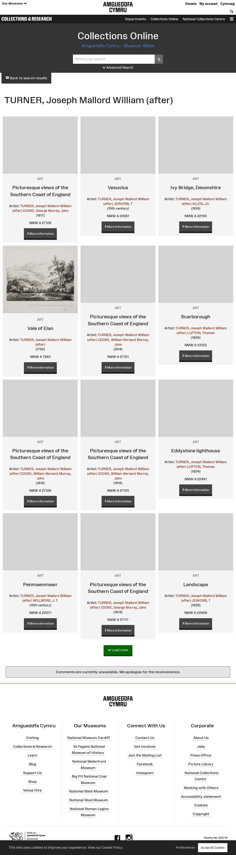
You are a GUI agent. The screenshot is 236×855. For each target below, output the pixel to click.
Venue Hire (32, 790)
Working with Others (201, 788)
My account (208, 4)
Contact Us (144, 738)
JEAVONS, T (123, 204)
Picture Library (201, 764)
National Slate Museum (88, 791)
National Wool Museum (88, 800)
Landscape (195, 584)
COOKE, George (35, 210)
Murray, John (58, 210)
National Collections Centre (204, 19)
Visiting (32, 738)
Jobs (201, 746)
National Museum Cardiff (88, 738)
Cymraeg (227, 4)
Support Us (32, 773)
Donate (191, 4)
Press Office (200, 755)
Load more (118, 650)
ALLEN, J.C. (201, 204)
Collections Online (164, 19)
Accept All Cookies (213, 847)
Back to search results (26, 78)
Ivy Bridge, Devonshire (195, 187)
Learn (32, 755)
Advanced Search (118, 68)
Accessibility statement (201, 796)
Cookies (201, 805)
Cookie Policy (112, 847)
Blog (32, 764)
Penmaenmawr (40, 584)
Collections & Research (26, 19)
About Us (201, 738)
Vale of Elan (40, 328)
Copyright (201, 814)
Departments (135, 19)
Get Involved (144, 746)
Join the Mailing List (145, 755)
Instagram (144, 773)
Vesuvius (118, 187)
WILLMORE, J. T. (45, 600)
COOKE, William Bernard (117, 340)
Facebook (145, 764)
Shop (32, 781)
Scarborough (195, 316)
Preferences (185, 847)
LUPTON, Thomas (201, 333)
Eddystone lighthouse (195, 450)
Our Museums (14, 4)
